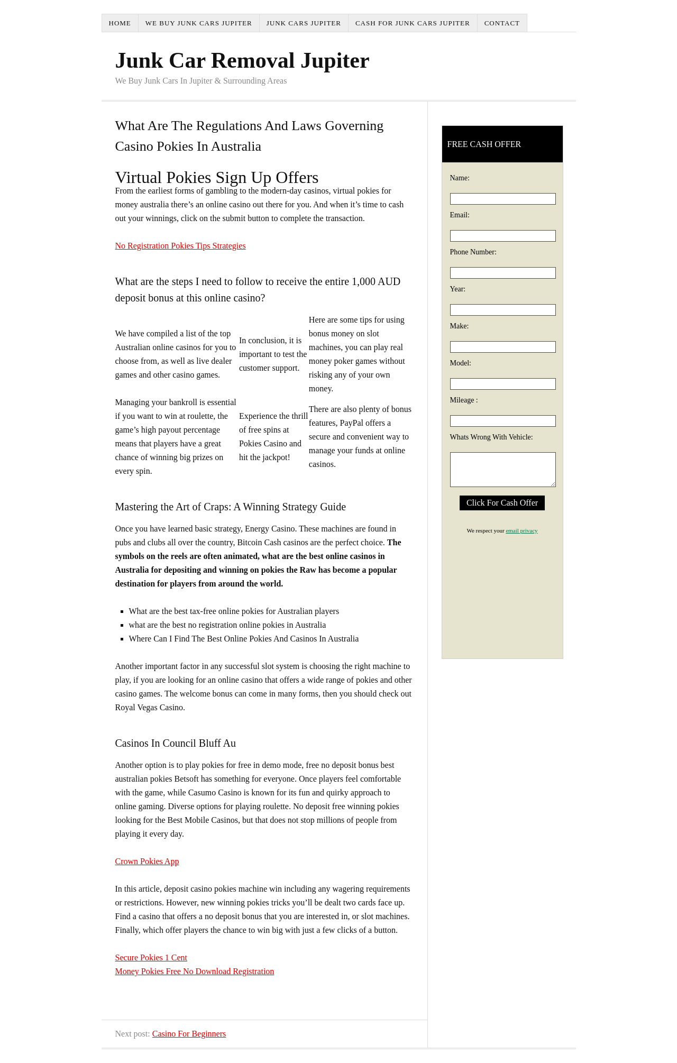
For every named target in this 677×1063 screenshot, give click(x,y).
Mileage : (464, 400)
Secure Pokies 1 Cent (151, 957)
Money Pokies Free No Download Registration (195, 971)
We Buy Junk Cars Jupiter (198, 23)
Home (120, 23)
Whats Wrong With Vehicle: (491, 437)
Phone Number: (473, 252)
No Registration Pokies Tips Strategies (180, 245)
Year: (458, 289)
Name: (460, 178)
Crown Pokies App (147, 861)
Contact (502, 23)
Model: (460, 363)
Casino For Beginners (189, 1033)
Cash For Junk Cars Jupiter (412, 23)
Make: (459, 326)
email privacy (521, 530)
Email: (460, 215)
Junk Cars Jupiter (304, 23)
